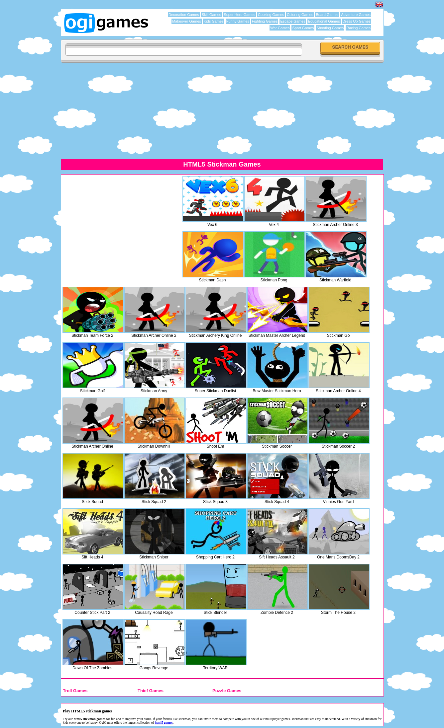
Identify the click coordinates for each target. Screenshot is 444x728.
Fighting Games (265, 21)
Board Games (327, 15)
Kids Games (214, 21)
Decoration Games (183, 15)
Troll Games (75, 690)
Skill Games (211, 15)
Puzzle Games (226, 690)
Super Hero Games (239, 15)
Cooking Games (271, 15)
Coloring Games (300, 15)
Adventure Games (356, 15)
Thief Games (151, 690)
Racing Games (358, 28)
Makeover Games (186, 21)
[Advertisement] (222, 110)
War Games (279, 28)
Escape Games (292, 21)
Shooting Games (330, 28)
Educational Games (324, 21)
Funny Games (237, 21)
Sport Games (303, 28)
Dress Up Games (357, 21)
